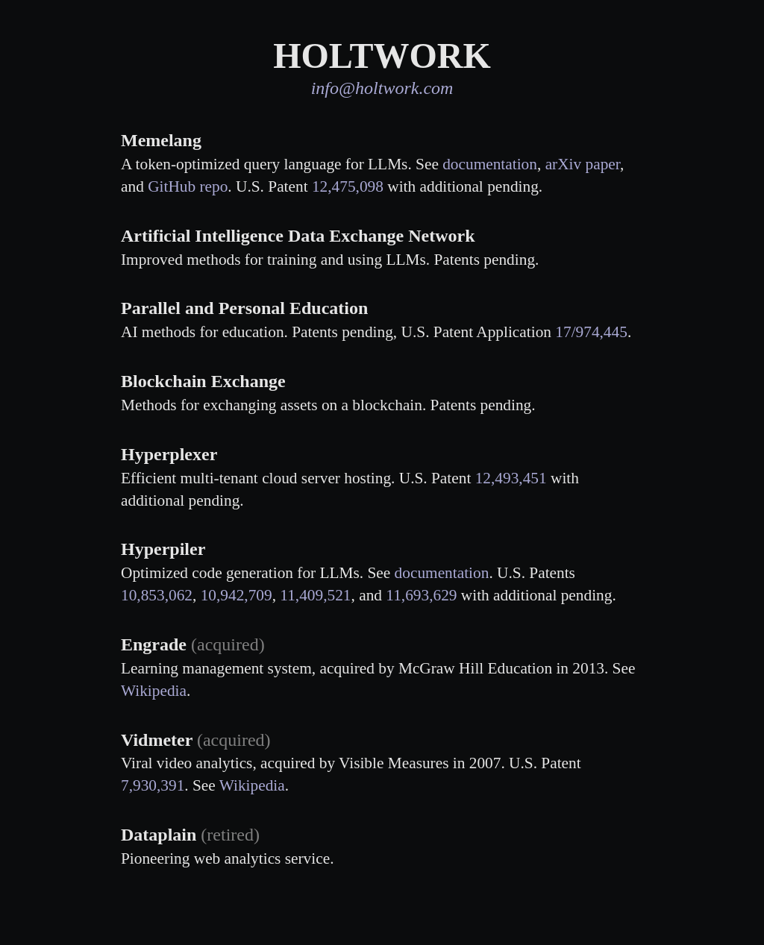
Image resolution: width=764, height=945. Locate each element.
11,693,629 (421, 595)
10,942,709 (236, 595)
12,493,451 (511, 478)
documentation (489, 164)
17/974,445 (591, 332)
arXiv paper (582, 164)
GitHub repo (188, 186)
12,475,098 (347, 186)
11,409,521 (315, 595)
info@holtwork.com (382, 88)
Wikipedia (154, 691)
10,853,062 (156, 595)
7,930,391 (152, 785)
